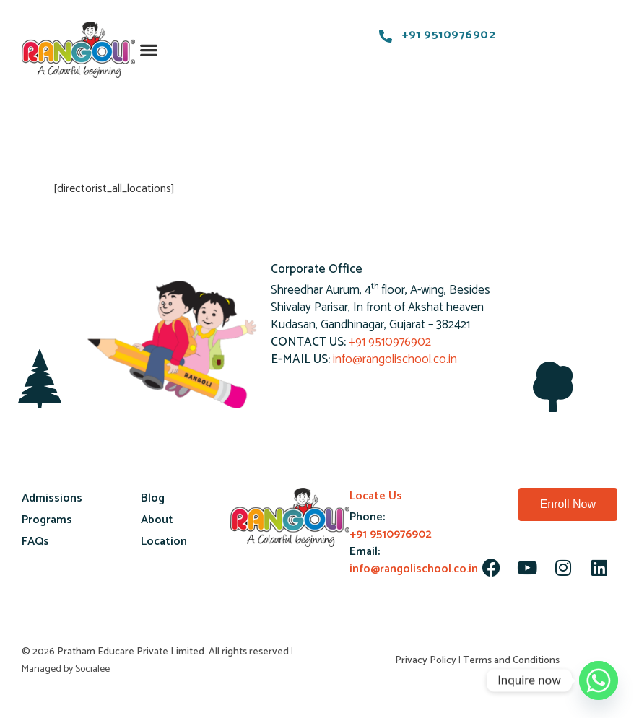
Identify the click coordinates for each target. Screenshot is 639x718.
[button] (149, 50)
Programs (47, 520)
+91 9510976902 (390, 342)
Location (164, 541)
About (157, 520)
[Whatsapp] (598, 680)
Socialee (92, 669)
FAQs (35, 541)
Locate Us (375, 496)
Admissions (52, 498)
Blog (153, 498)
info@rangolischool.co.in (395, 359)
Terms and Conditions (511, 660)
